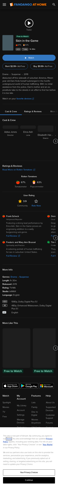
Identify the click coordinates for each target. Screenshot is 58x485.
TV (4, 412)
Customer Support (50, 417)
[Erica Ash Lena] (28, 141)
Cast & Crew (11, 111)
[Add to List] (54, 49)
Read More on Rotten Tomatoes (18, 169)
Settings (20, 415)
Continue (29, 480)
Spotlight (7, 402)
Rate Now (36, 205)
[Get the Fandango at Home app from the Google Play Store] (29, 385)
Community (22, 205)
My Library (21, 405)
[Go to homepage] (28, 5)
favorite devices (25, 98)
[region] (29, 456)
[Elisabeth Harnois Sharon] (46, 141)
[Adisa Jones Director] (10, 141)
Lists (33, 402)
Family (34, 407)
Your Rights (47, 444)
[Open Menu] (4, 4)
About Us (50, 402)
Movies (6, 407)
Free (5, 416)
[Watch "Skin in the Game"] (29, 58)
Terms (9, 439)
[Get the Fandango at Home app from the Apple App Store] (10, 385)
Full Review (13, 236)
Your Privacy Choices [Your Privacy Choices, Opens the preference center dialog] (29, 472)
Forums (49, 423)
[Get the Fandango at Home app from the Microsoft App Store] (46, 385)
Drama (14, 277)
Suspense (24, 277)
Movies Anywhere (36, 421)
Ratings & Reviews (33, 111)
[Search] (54, 5)
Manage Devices (20, 421)
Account (21, 410)
